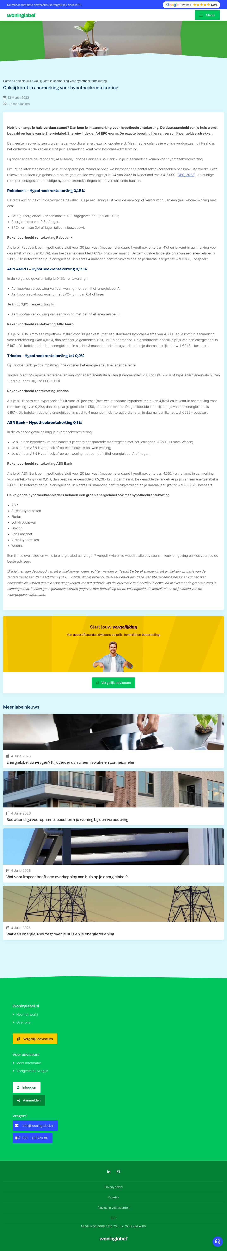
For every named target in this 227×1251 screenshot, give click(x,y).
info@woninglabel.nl (34, 1125)
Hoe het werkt (25, 1014)
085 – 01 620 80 (31, 1138)
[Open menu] (207, 15)
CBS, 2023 (186, 175)
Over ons (21, 1022)
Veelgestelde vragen (30, 1071)
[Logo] (22, 15)
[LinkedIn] (108, 1171)
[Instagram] (118, 1171)
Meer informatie (27, 1063)
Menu (210, 15)
